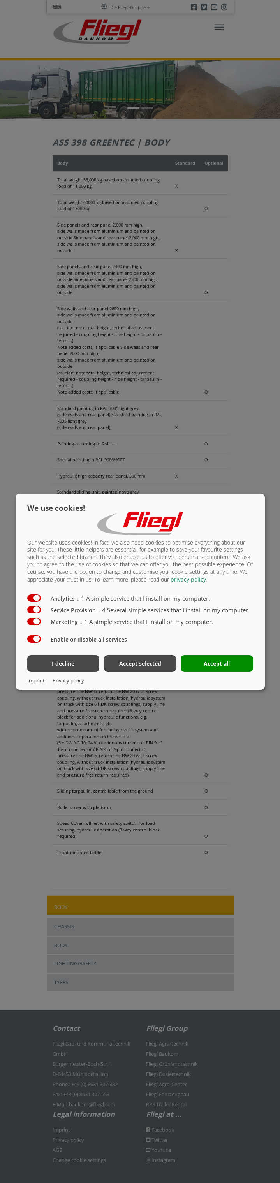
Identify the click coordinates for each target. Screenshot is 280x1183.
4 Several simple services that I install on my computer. (174, 610)
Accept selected (140, 663)
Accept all (217, 663)
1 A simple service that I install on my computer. (143, 598)
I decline (63, 663)
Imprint (36, 680)
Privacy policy (68, 680)
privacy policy (188, 579)
